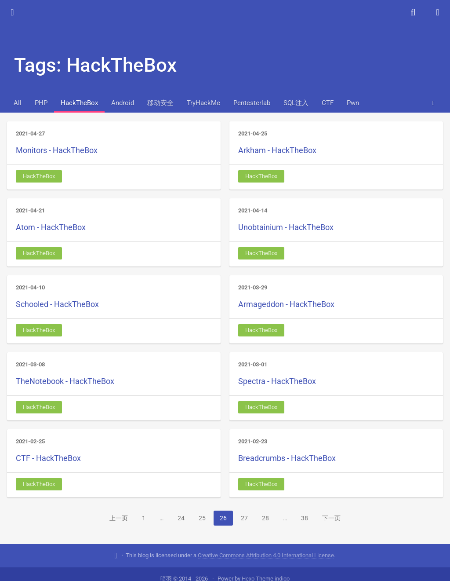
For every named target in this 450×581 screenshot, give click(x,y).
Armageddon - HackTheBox (286, 304)
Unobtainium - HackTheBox (286, 227)
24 (181, 518)
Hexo (248, 569)
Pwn (353, 103)
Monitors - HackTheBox (57, 150)
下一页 (331, 518)
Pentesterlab (251, 103)
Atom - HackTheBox (51, 227)
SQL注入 (295, 103)
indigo (282, 569)
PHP (41, 103)
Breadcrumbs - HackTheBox (287, 458)
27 (244, 518)
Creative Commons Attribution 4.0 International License (266, 545)
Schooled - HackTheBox (57, 304)
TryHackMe (203, 103)
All (18, 103)
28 (265, 518)
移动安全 (160, 103)
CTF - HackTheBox (48, 458)
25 (202, 518)
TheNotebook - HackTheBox (65, 381)
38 (304, 518)
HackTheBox (79, 103)
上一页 (118, 518)
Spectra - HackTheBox (277, 381)
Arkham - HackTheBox (277, 150)
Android (122, 103)
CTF (328, 103)
